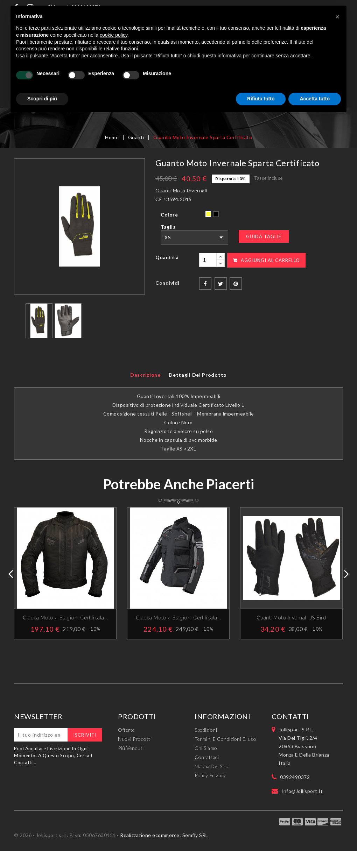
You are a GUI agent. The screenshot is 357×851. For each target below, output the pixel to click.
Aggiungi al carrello (266, 260)
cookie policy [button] (113, 35)
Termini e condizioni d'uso (225, 739)
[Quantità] (208, 260)
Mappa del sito (212, 766)
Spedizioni (206, 730)
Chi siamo (206, 748)
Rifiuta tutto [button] (261, 98)
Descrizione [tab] (145, 375)
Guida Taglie (263, 236)
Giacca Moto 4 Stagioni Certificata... (178, 617)
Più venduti (131, 748)
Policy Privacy (210, 775)
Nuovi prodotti (135, 739)
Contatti (290, 716)
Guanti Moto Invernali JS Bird (292, 617)
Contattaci (207, 757)
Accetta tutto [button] (315, 98)
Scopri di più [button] (42, 98)
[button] (337, 16)
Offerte (126, 730)
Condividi (205, 283)
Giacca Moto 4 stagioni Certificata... (65, 617)
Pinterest (236, 283)
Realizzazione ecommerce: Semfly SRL (164, 835)
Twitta (221, 283)
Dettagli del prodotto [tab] (198, 375)
